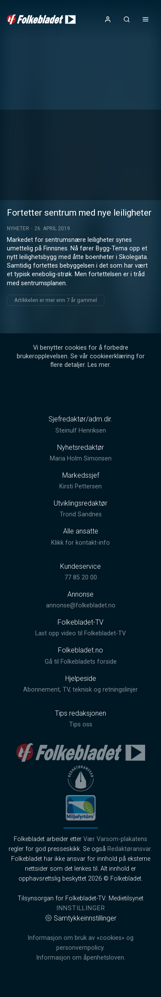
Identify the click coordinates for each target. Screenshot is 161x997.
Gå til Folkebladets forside (81, 661)
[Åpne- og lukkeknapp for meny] (145, 19)
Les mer (98, 365)
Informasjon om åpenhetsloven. (80, 957)
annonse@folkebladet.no (80, 605)
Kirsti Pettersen (80, 486)
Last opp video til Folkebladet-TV (80, 633)
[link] (41, 19)
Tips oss (80, 724)
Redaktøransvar (129, 849)
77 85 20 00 (80, 577)
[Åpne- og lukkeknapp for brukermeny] (107, 19)
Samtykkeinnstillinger (80, 918)
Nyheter (18, 229)
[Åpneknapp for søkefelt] (126, 19)
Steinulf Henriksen (80, 430)
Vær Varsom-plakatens (115, 839)
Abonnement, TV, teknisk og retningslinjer (80, 689)
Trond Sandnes (81, 514)
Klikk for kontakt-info (80, 542)
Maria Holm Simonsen (81, 458)
